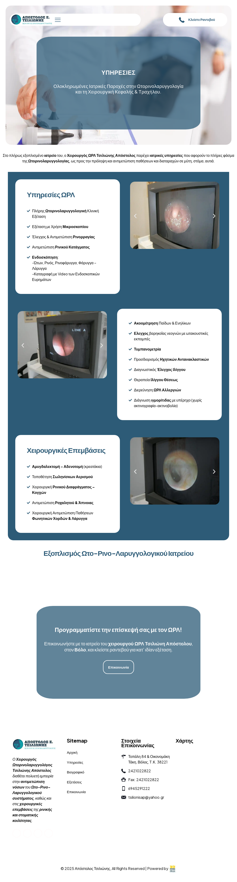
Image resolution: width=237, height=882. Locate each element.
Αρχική (72, 752)
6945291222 (139, 788)
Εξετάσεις (74, 782)
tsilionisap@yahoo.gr (146, 797)
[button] (135, 216)
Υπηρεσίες (75, 762)
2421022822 (139, 770)
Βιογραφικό (75, 772)
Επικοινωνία (76, 791)
